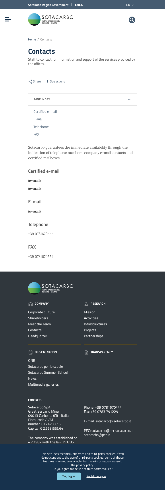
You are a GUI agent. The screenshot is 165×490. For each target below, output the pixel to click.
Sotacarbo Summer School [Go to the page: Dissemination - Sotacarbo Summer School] (48, 372)
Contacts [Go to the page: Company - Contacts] (34, 330)
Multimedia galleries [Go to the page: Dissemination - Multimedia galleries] (43, 384)
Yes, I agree (68, 476)
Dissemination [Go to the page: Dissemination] (42, 352)
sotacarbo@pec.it (97, 434)
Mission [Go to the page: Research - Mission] (89, 312)
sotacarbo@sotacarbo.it (113, 421)
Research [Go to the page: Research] (94, 303)
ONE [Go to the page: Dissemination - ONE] (31, 360)
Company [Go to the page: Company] (38, 303)
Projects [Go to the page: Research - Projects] (90, 330)
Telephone (41, 126)
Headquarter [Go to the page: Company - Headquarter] (37, 336)
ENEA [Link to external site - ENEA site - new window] (79, 4)
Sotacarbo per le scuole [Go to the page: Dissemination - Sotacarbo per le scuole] (45, 366)
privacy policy (84, 465)
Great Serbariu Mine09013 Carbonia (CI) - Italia (48, 413)
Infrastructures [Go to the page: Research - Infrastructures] (95, 324)
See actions (55, 81)
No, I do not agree (96, 476)
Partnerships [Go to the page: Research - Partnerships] (93, 336)
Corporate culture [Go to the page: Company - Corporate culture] (41, 312)
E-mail (38, 119)
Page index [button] (41, 99)
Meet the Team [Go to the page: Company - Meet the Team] (39, 324)
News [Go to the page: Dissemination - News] (32, 378)
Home (32, 39)
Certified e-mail (45, 111)
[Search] (132, 20)
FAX (36, 134)
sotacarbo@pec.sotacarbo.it (112, 430)
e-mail (34, 180)
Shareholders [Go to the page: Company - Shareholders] (38, 318)
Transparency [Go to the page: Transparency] (98, 352)
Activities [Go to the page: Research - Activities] (91, 318)
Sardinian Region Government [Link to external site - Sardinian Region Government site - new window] (48, 4)
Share (34, 81)
